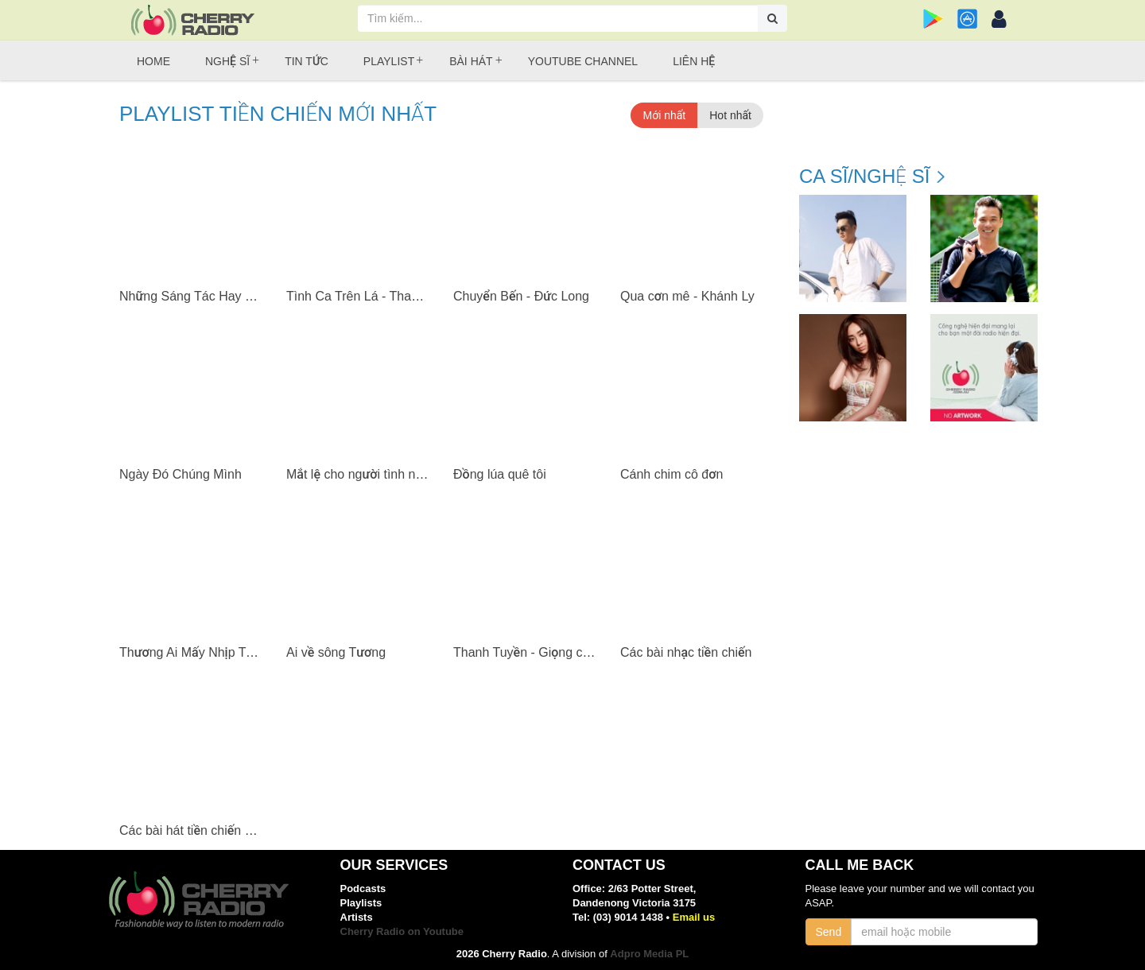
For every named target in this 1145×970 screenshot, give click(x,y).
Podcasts (363, 888)
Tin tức (306, 61)
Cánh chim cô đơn (671, 474)
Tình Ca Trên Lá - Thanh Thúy (371, 296)
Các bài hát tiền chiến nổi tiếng (206, 830)
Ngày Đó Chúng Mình (180, 474)
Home (153, 61)
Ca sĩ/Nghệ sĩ (864, 176)
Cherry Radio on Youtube (402, 931)
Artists (356, 917)
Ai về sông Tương (336, 652)
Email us (694, 917)
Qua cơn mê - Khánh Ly (687, 296)
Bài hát (470, 61)
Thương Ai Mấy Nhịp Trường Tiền (212, 652)
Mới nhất (663, 115)
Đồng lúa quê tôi (499, 474)
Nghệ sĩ (227, 61)
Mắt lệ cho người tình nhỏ (357, 474)
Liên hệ (694, 61)
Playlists (361, 903)
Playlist (388, 61)
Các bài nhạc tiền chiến (685, 652)
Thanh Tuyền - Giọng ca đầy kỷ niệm (557, 652)
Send (829, 931)
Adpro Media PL (649, 954)
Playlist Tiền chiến (278, 114)
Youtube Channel (583, 61)
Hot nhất (730, 115)
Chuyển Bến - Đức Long (521, 296)
